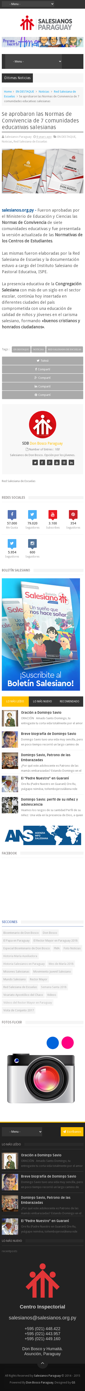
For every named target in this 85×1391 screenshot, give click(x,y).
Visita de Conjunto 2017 (18, 1010)
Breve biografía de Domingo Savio (48, 734)
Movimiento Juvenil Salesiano (52, 971)
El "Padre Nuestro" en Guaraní (45, 778)
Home (8, 91)
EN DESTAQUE (25, 91)
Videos (51, 995)
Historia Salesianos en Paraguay (24, 963)
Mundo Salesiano (14, 979)
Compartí (42, 369)
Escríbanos (72, 1131)
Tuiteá (43, 360)
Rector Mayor (38, 979)
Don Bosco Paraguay (39, 1382)
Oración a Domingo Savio (41, 713)
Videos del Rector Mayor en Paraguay (27, 1002)
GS (73, 1382)
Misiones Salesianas (16, 971)
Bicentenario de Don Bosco (21, 932)
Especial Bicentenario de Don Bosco (26, 948)
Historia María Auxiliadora (20, 956)
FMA (57, 948)
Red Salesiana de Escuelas (30, 141)
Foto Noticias (72, 948)
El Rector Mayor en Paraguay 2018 (56, 940)
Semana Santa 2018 (53, 987)
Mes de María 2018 (61, 963)
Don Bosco (50, 932)
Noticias (44, 91)
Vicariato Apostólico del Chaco (23, 995)
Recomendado (69, 701)
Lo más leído (15, 701)
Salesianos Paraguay (47, 1375)
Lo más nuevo (42, 701)
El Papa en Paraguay (16, 940)
